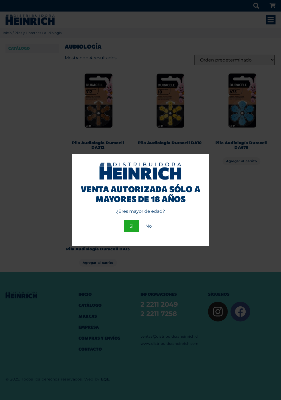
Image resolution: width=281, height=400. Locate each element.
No (148, 226)
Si (131, 226)
